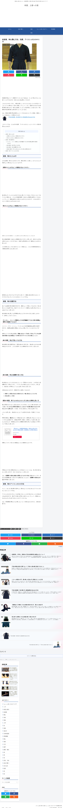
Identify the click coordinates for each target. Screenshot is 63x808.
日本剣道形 (6, 732)
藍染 (26, 526)
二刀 (5, 705)
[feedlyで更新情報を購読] (39, 541)
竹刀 (5, 742)
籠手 (5, 745)
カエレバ (17, 430)
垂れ (5, 713)
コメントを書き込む (31, 654)
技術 (5, 726)
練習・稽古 (6, 748)
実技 (5, 718)
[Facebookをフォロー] (23, 541)
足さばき (6, 764)
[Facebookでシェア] (31, 532)
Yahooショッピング (18, 435)
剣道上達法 (6, 708)
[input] (9, 780)
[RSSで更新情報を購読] (55, 541)
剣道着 (12, 526)
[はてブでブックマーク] (52, 532)
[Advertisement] (31, 18)
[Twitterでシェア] (10, 532)
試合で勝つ (6, 761)
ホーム (32, 804)
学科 (5, 716)
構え (5, 737)
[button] (52, 536)
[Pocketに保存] (10, 536)
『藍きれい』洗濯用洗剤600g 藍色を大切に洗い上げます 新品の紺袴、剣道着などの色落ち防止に (25, 427)
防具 (5, 767)
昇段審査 (6, 734)
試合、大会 (6, 758)
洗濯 (23, 526)
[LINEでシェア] (31, 536)
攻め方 (5, 729)
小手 (5, 721)
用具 (17, 526)
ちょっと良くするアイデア (5, 526)
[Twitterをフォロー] (7, 541)
